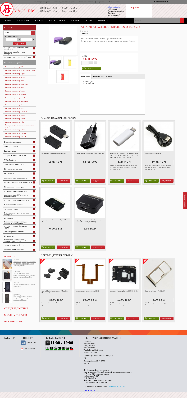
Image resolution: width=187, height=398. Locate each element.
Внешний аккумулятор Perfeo (15, 77)
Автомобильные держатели (15, 191)
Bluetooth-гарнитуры (12, 142)
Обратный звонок (114, 7)
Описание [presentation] (85, 76)
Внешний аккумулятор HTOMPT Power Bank (20, 70)
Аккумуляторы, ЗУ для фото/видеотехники (16, 196)
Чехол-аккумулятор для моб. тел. (17, 57)
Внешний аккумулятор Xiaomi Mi (16, 112)
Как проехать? (114, 2)
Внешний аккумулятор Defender (15, 67)
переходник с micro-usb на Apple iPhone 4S (55, 221)
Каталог (39, 20)
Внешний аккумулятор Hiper (14, 108)
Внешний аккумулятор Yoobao (15, 115)
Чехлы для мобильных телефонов (18, 182)
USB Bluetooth (10, 160)
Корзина (75, 20)
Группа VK (32, 343)
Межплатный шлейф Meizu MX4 (87, 291)
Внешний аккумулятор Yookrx (15, 119)
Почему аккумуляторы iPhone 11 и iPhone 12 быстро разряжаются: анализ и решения (24, 264)
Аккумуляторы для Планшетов (16, 200)
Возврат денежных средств (64, 2)
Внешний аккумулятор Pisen (14, 80)
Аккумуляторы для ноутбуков (16, 178)
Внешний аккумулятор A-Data (15, 130)
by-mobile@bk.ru (96, 350)
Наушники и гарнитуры (14, 187)
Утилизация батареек (41, 2)
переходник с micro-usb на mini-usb (54, 153)
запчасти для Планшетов (14, 250)
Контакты (103, 20)
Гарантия (100, 2)
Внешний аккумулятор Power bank (16, 84)
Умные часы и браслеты (14, 164)
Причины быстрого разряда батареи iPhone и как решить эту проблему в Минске (24, 298)
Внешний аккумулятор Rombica (15, 133)
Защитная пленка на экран (15, 155)
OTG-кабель (9, 173)
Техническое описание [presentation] (102, 76)
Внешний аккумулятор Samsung (15, 94)
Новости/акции (57, 20)
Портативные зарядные (13, 63)
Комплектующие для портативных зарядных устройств (19, 126)
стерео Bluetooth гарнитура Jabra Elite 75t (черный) (55, 292)
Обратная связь (185, 200)
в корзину (88, 68)
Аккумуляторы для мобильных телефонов (17, 48)
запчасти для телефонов (14, 245)
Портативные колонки (13, 169)
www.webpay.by (89, 390)
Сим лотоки (9, 236)
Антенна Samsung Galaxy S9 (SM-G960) (124, 291)
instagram (29, 349)
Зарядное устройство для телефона (14, 53)
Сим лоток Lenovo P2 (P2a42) (155, 291)
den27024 (93, 353)
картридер (8, 218)
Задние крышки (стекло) (14, 232)
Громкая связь (10, 151)
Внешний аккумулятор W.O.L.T (15, 137)
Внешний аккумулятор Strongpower (17, 101)
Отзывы (88, 20)
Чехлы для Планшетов (13, 205)
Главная (7, 20)
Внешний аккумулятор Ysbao (14, 122)
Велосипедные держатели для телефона (16, 214)
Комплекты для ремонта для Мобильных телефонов (15, 223)
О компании (23, 20)
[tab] (85, 76)
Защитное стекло (11, 209)
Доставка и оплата (86, 2)
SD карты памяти (11, 146)
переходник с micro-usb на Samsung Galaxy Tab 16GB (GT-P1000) (88, 221)
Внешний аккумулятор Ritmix (15, 91)
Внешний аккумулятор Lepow (15, 74)
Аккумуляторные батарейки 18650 (15, 227)
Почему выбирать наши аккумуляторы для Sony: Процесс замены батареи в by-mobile (24, 275)
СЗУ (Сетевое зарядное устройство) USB (90, 153)
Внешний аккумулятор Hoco (14, 105)
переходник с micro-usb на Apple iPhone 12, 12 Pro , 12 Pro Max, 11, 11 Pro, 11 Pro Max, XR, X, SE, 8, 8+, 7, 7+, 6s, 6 (124, 155)
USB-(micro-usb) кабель (153, 153)
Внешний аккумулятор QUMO (15, 87)
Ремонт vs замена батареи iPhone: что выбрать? (24, 285)
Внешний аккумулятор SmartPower (16, 98)
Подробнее (63, 181)
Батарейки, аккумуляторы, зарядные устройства (15, 241)
